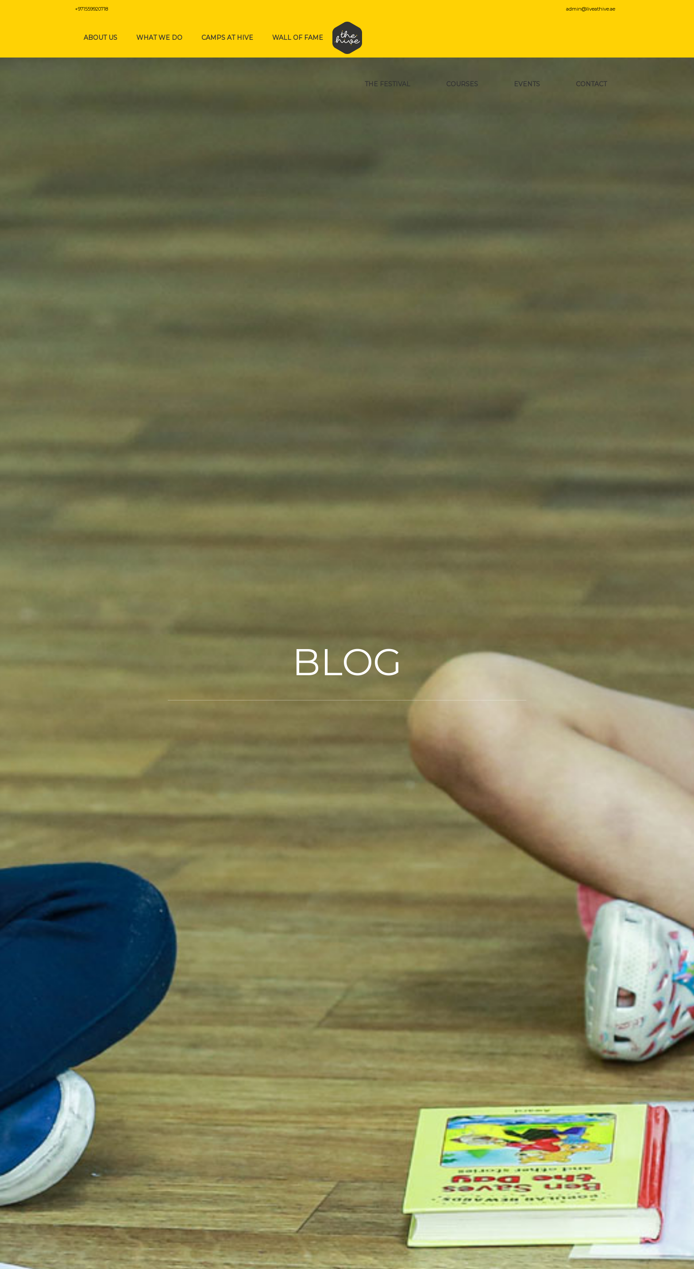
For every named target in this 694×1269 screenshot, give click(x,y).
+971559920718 (91, 9)
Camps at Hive (227, 38)
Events (529, 84)
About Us (100, 38)
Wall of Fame (297, 38)
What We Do (159, 38)
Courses (464, 84)
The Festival (389, 84)
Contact (593, 84)
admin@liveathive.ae (592, 9)
